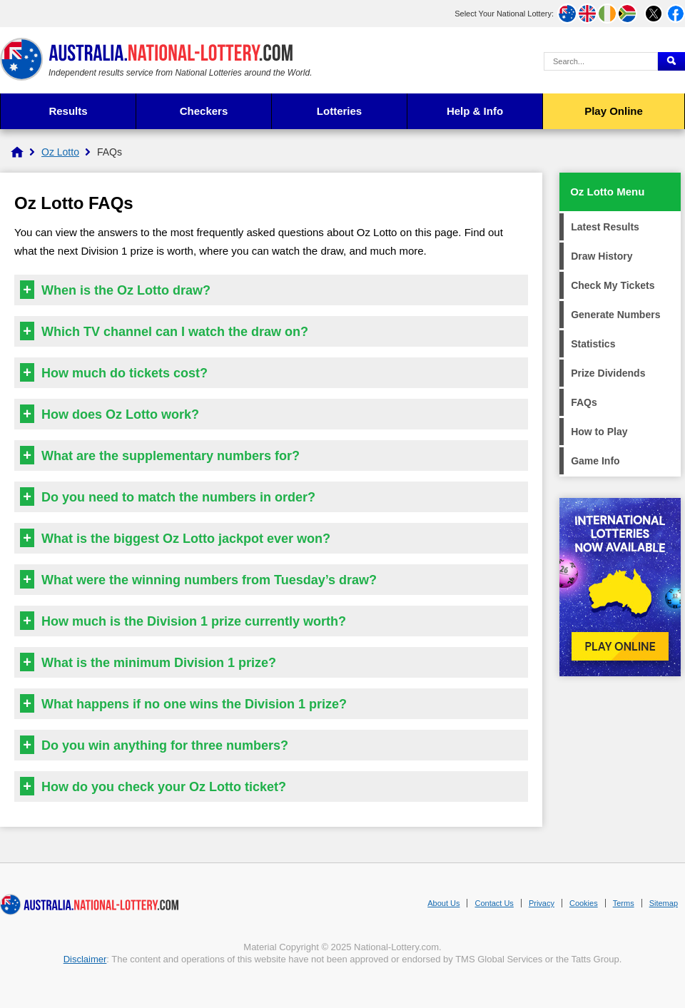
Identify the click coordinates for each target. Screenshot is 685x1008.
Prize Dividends (608, 373)
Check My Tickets (612, 285)
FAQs (584, 402)
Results (68, 111)
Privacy (541, 903)
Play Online (613, 111)
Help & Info (475, 111)
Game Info (595, 461)
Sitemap (663, 903)
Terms (623, 903)
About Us (443, 903)
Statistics (593, 344)
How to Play (599, 431)
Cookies (583, 903)
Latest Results (605, 227)
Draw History (601, 256)
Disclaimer (85, 959)
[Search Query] (601, 61)
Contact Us (494, 903)
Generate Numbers (615, 314)
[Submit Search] (671, 61)
